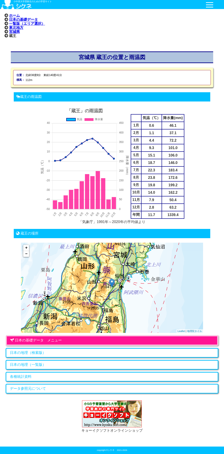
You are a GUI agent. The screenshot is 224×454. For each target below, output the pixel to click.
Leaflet (181, 331)
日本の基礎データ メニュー (36, 340)
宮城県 (14, 31)
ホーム (14, 15)
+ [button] (26, 248)
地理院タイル (194, 331)
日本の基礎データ (23, 19)
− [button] (26, 254)
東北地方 (16, 27)
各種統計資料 (21, 376)
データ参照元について (28, 388)
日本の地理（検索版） (28, 353)
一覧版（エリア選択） (27, 23)
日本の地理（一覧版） (28, 364)
